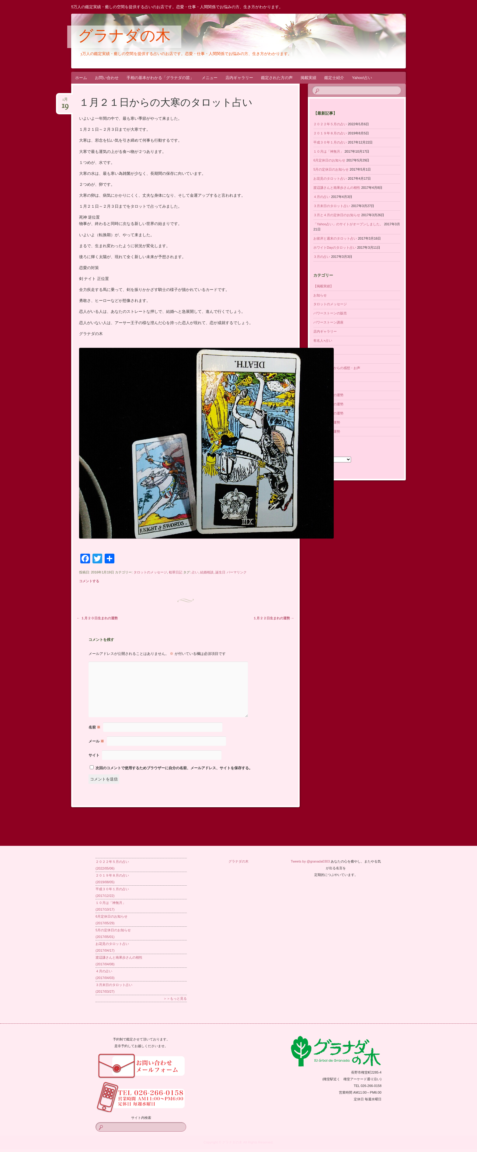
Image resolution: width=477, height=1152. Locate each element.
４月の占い (321, 197)
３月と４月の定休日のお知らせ (336, 215)
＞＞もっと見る (175, 998)
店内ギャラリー (239, 77)
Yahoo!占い (362, 77)
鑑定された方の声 (277, 77)
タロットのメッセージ (150, 572)
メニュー (210, 77)
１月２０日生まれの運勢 (97, 618)
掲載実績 (308, 77)
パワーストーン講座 (328, 322)
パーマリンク (237, 572)
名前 (94, 727)
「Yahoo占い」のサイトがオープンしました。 (348, 224)
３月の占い (321, 256)
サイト (94, 755)
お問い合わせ (107, 77)
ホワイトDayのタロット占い (334, 247)
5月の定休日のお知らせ (331, 169)
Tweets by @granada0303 (310, 861)
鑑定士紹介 (334, 77)
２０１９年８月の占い (330, 133)
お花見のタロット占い (330, 178)
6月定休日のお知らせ (329, 160)
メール (96, 741)
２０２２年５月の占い (330, 124)
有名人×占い (322, 340)
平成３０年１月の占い (330, 142)
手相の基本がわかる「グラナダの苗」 (160, 77)
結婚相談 (207, 572)
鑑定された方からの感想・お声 (336, 368)
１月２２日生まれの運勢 (273, 618)
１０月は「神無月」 (328, 151)
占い (195, 572)
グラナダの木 (124, 37)
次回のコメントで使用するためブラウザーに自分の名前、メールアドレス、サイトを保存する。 (174, 768)
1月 (65, 101)
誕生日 (220, 572)
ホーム (81, 77)
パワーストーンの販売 (330, 313)
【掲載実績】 (323, 286)
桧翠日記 (175, 572)
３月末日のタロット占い (331, 206)
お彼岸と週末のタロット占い (335, 238)
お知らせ (320, 295)
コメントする (89, 581)
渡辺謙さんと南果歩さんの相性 (336, 187)
